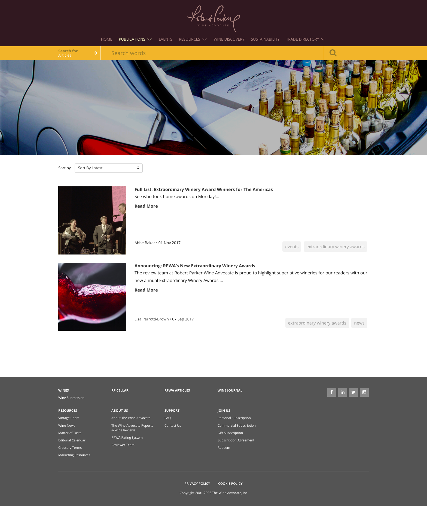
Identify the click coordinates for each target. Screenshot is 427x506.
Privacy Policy (197, 483)
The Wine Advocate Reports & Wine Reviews (132, 427)
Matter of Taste (69, 433)
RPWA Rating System (127, 437)
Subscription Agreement (236, 440)
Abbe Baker (145, 243)
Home (106, 39)
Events (165, 39)
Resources (193, 39)
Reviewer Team (123, 445)
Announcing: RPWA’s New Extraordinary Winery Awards (195, 266)
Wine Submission (71, 397)
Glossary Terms (70, 447)
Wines (63, 390)
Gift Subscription (230, 433)
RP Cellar (120, 390)
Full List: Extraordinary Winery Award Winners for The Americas (204, 189)
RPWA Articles (177, 390)
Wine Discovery (229, 39)
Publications (135, 39)
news (359, 323)
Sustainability (265, 39)
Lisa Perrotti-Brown (152, 319)
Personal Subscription (234, 418)
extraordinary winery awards (335, 247)
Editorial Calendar (72, 440)
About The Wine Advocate (131, 418)
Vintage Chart (68, 418)
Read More (146, 206)
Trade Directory (306, 39)
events (291, 247)
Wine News (66, 425)
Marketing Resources (74, 455)
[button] (109, 168)
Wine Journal (230, 390)
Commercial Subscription (237, 425)
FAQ (167, 418)
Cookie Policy (230, 483)
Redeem (224, 447)
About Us (119, 410)
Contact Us (172, 425)
